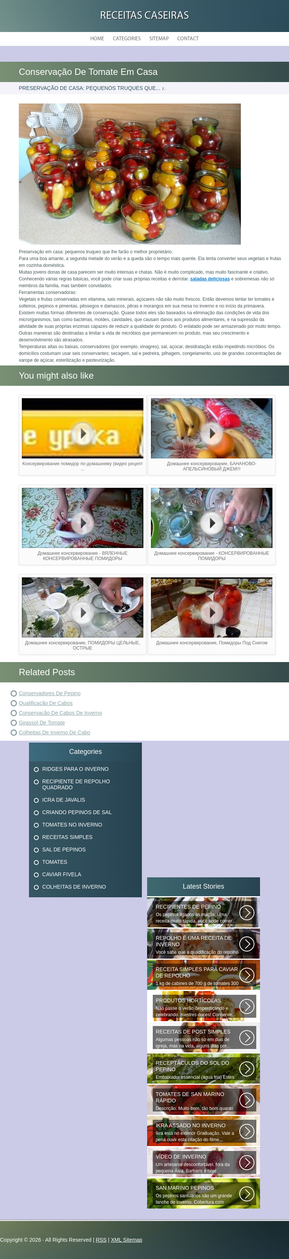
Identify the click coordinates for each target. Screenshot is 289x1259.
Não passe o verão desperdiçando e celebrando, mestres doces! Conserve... (197, 1007)
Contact (188, 39)
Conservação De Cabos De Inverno (60, 713)
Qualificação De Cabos (46, 703)
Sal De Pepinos (63, 849)
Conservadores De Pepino (50, 693)
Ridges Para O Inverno (75, 769)
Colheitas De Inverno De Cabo (54, 732)
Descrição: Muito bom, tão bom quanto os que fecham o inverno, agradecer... (197, 1101)
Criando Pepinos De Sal (76, 812)
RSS (101, 1240)
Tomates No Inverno (72, 825)
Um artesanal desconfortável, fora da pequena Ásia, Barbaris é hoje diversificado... (197, 1164)
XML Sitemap (127, 1240)
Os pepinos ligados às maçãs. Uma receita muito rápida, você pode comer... (197, 914)
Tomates (54, 862)
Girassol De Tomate (42, 723)
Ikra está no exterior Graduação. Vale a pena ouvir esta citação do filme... (197, 1132)
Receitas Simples (67, 837)
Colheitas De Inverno (74, 887)
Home (97, 39)
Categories (127, 39)
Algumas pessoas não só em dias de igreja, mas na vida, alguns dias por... (197, 1039)
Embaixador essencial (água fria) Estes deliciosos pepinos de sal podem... (197, 1070)
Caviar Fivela (61, 874)
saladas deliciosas (210, 279)
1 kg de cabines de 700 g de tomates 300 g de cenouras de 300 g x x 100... (197, 976)
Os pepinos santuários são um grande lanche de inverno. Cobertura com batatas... (197, 1195)
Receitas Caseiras (144, 16)
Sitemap (159, 39)
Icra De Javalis (63, 800)
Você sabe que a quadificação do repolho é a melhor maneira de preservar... (197, 945)
